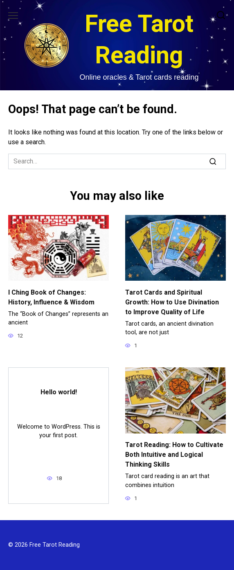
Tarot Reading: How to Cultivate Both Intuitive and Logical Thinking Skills (174, 454)
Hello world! (58, 392)
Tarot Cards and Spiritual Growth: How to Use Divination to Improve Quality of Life (172, 301)
